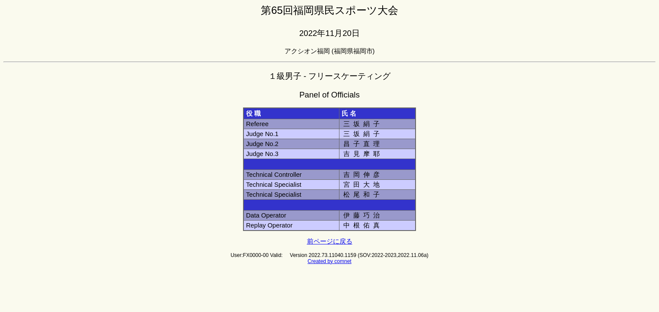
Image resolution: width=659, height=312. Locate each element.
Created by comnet (329, 261)
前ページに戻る (329, 241)
